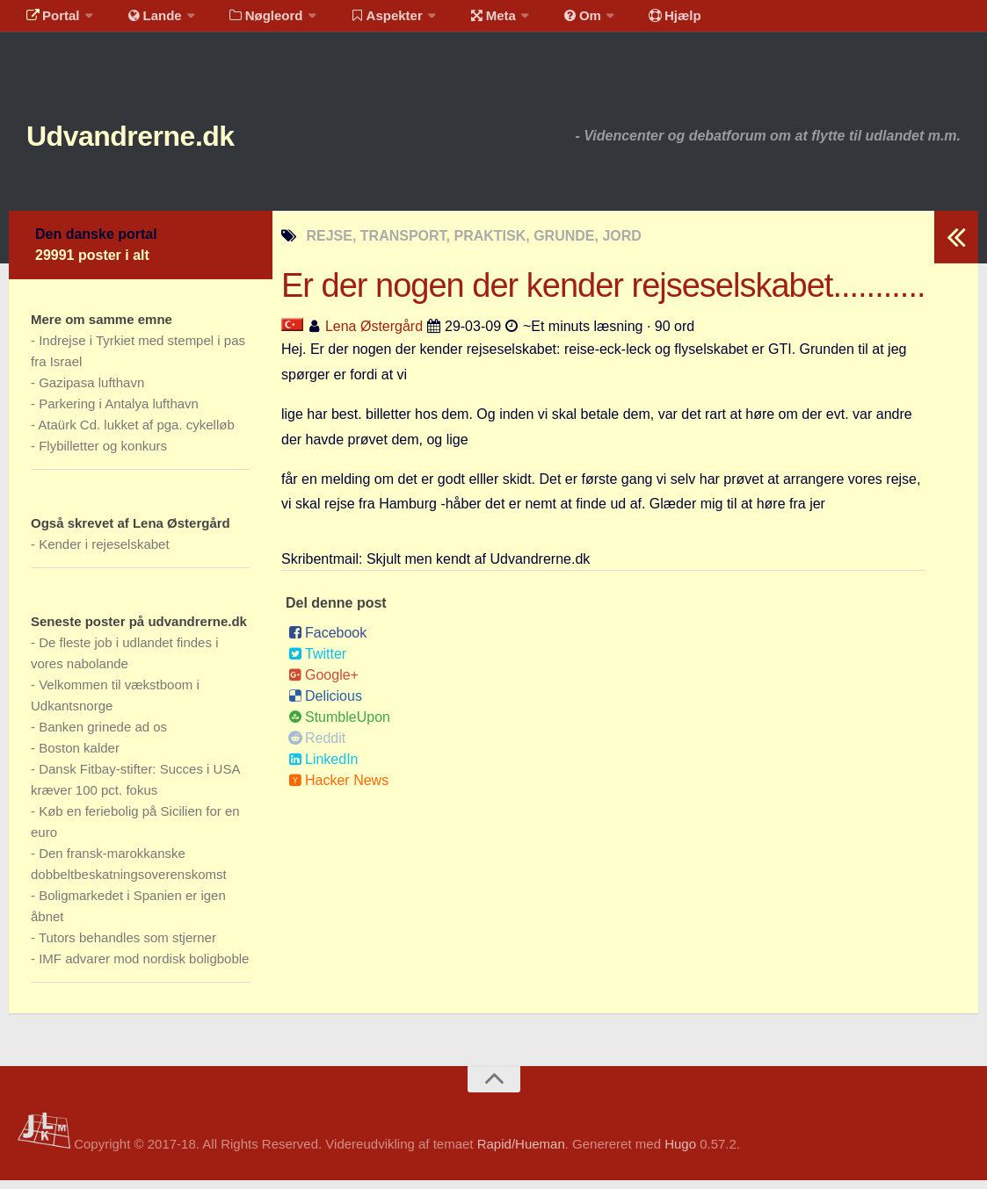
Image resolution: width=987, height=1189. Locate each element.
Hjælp (629, 21)
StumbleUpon (339, 725)
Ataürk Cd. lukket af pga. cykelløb (136, 433)
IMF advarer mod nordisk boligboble (144, 967)
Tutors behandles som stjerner (127, 946)
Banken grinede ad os (103, 735)
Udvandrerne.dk (163, 140)
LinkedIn (323, 767)
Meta (463, 21)
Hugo (680, 1152)
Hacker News (338, 789)
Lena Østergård (374, 335)
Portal (49, 21)
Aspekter (363, 21)
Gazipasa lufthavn (91, 391)
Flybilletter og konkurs (103, 454)
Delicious (325, 704)
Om (545, 21)
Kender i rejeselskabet (104, 552)
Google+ (323, 683)
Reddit (316, 746)
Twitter (317, 662)
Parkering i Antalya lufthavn (119, 412)
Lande (143, 21)
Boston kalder (79, 756)
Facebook (327, 641)
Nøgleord (248, 21)
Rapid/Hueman (521, 1152)
